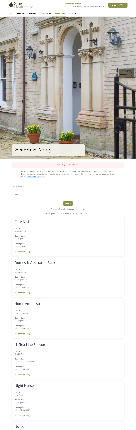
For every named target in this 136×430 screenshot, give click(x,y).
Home (11, 13)
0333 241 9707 (71, 6)
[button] (118, 5)
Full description (22, 252)
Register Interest (34, 176)
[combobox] (68, 198)
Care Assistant (26, 221)
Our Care (33, 13)
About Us (21, 13)
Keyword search (18, 186)
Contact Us (72, 13)
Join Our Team (59, 13)
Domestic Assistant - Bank (35, 262)
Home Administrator (31, 303)
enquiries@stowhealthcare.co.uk (91, 6)
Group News (46, 13)
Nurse (19, 426)
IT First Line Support (31, 344)
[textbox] (13, 198)
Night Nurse (24, 385)
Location (15, 194)
